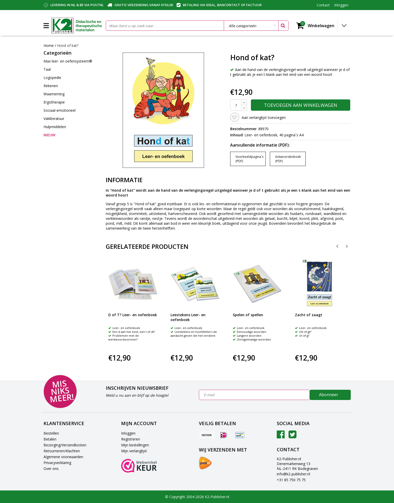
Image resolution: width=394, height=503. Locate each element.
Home (49, 45)
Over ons (51, 468)
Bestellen (51, 433)
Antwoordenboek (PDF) (288, 159)
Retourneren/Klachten (62, 450)
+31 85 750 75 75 (291, 479)
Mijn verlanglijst (134, 450)
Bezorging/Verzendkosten (65, 445)
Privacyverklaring (57, 462)
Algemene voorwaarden (63, 456)
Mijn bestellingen (135, 445)
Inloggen (128, 433)
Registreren (130, 439)
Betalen (50, 439)
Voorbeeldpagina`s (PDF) (249, 159)
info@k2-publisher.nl (293, 473)
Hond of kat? (67, 45)
